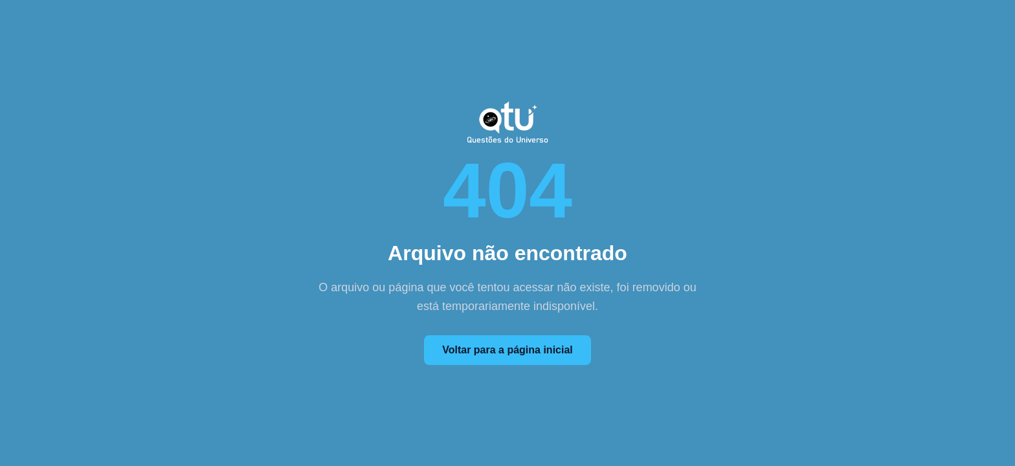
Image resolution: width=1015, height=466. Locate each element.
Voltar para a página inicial (507, 349)
